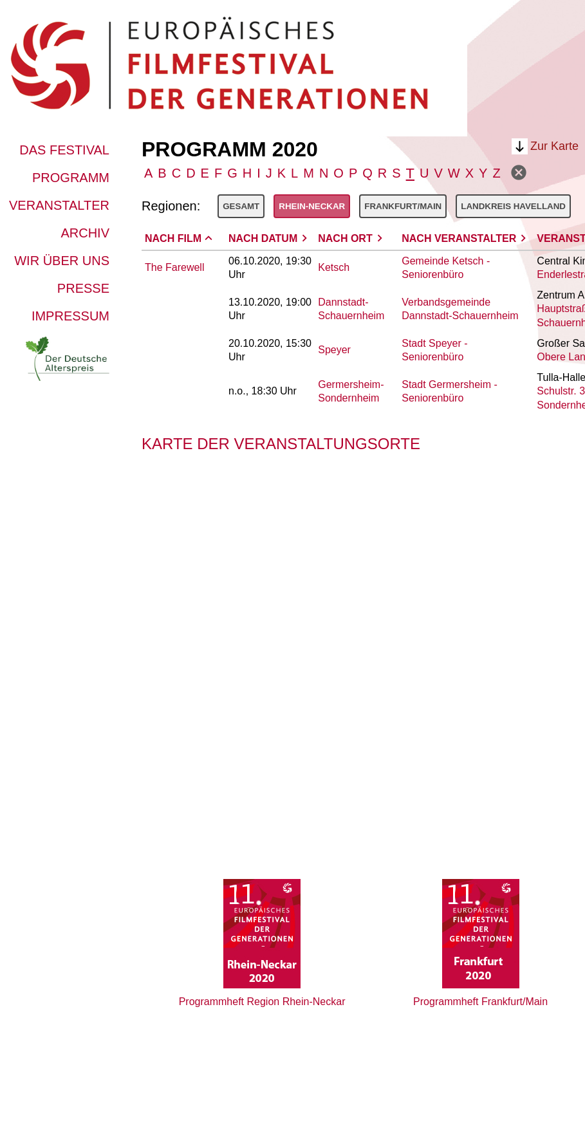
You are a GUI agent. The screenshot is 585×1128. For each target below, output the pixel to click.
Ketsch (333, 267)
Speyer (334, 349)
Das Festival (64, 150)
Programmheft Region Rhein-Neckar (262, 1001)
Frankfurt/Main (402, 206)
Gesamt (241, 206)
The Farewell (174, 267)
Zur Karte (554, 146)
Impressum (70, 316)
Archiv (84, 233)
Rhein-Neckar (312, 206)
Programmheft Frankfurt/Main (480, 1001)
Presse (83, 288)
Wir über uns (61, 261)
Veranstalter (59, 205)
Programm (70, 178)
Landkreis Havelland (513, 206)
